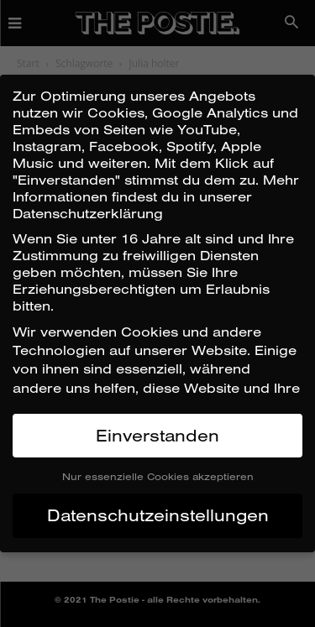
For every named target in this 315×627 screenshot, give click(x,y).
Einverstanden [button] (157, 435)
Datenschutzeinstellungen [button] (158, 514)
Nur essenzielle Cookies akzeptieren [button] (158, 476)
